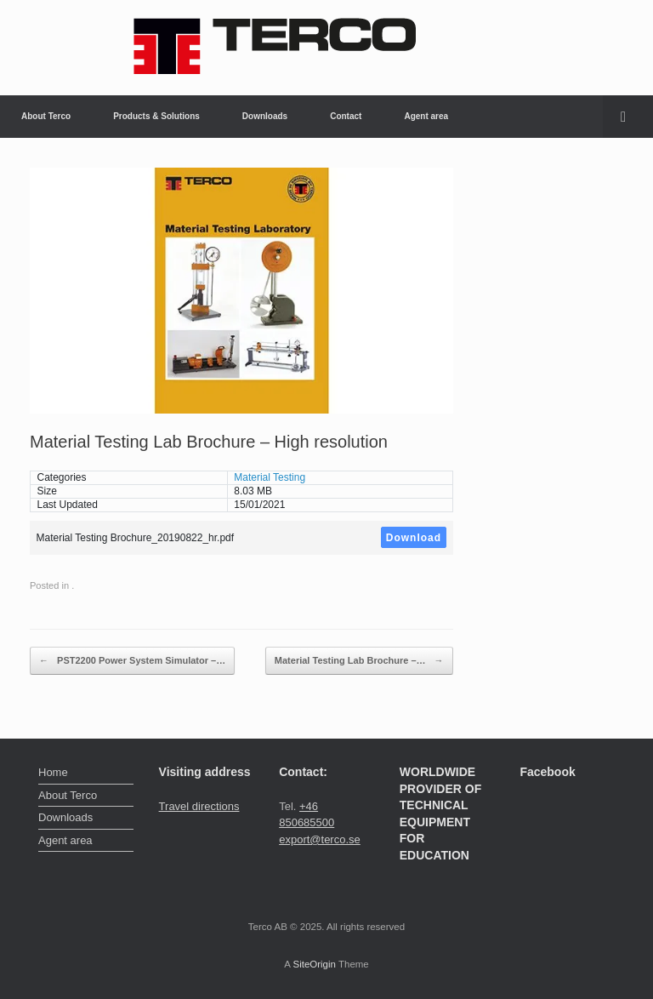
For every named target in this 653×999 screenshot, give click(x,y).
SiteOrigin (314, 964)
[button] (628, 116)
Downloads (264, 116)
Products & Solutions (156, 116)
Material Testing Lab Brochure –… (359, 661)
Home (53, 772)
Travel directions (199, 806)
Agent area (426, 116)
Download (413, 538)
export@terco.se (320, 839)
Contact (345, 116)
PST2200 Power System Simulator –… (132, 661)
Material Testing (269, 477)
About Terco (46, 116)
